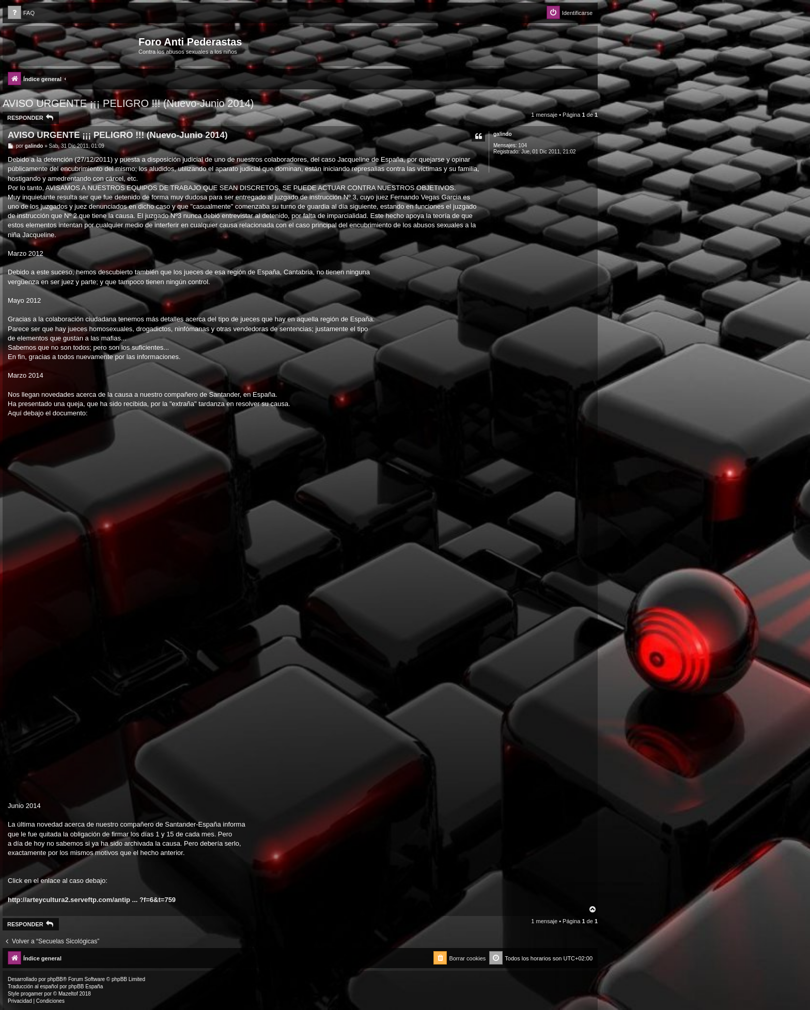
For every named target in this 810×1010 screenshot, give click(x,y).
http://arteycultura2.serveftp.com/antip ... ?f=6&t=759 (92, 900)
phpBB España (85, 986)
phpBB (55, 979)
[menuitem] (21, 13)
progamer (32, 994)
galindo (502, 134)
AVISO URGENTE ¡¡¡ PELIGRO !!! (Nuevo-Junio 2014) (128, 103)
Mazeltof (68, 994)
